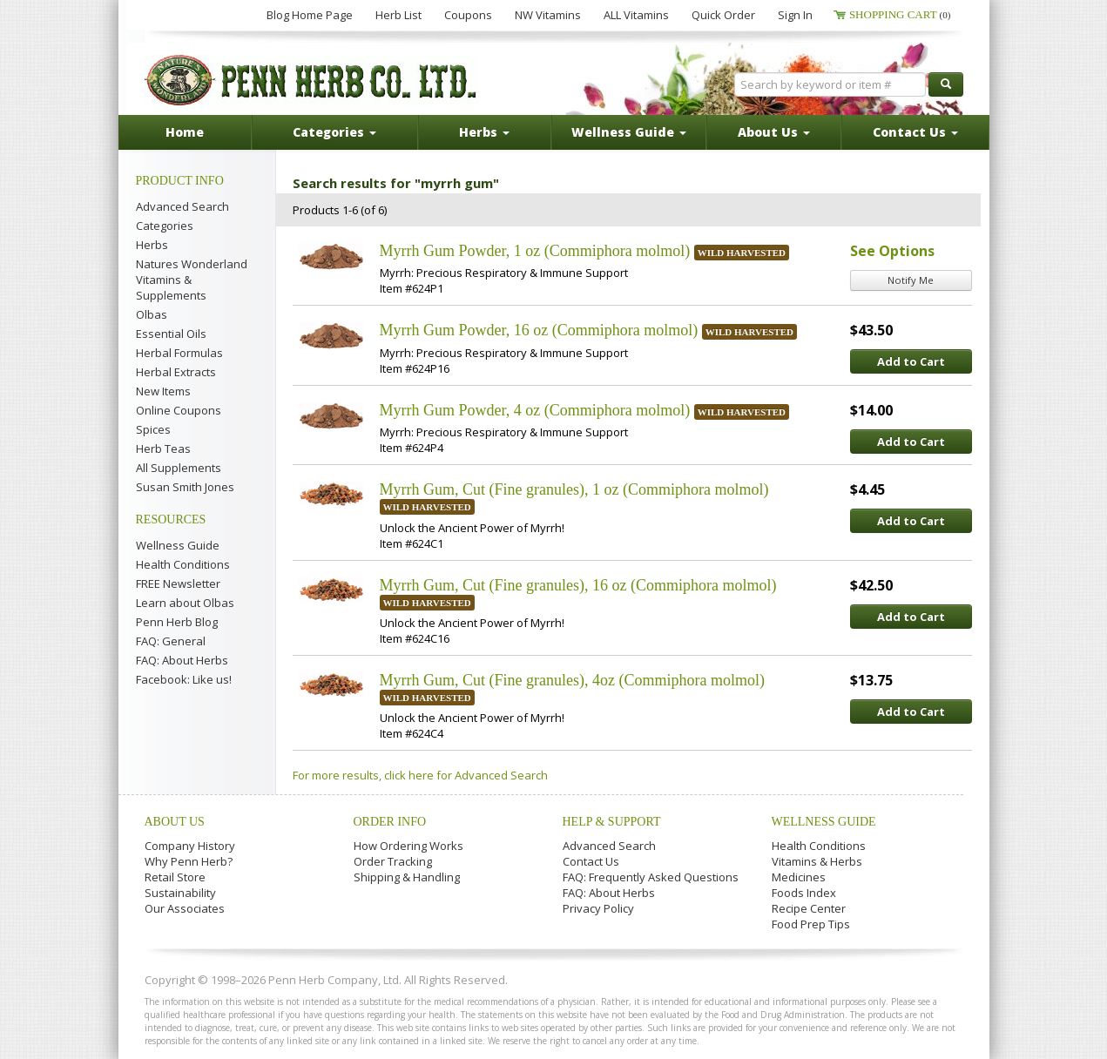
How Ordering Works (408, 845)
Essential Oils (171, 333)
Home (184, 132)
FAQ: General (171, 641)
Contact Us (591, 861)
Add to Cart (911, 361)
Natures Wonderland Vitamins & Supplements (191, 279)
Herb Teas (163, 448)
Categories (164, 225)
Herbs (152, 245)
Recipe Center (809, 908)
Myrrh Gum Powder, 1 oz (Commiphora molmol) (535, 251)
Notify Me (911, 280)
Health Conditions (183, 564)
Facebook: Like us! (184, 679)
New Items (163, 391)
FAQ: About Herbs (182, 660)
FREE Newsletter (178, 583)
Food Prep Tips (811, 924)
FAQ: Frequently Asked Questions (651, 877)
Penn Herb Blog (177, 622)
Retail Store (175, 877)
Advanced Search (182, 206)
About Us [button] (774, 132)
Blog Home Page (310, 15)
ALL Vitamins (636, 15)
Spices (153, 429)
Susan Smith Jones (185, 487)
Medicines (799, 877)
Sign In (795, 15)
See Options (892, 250)
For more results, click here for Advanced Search (420, 775)
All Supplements (178, 468)
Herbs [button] (484, 132)
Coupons (468, 15)
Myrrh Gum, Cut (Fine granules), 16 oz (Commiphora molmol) (578, 585)
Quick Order (723, 15)
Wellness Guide (177, 545)
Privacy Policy (598, 908)
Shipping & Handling (407, 877)
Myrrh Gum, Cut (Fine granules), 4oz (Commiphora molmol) (572, 680)
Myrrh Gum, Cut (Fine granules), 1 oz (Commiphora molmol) (574, 489)
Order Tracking (393, 861)
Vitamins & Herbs (817, 861)
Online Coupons (178, 410)
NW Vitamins (548, 15)
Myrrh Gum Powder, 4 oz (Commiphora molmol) (535, 410)
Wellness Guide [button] (628, 132)
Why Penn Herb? (189, 861)
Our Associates (185, 908)
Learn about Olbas (185, 602)
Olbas (151, 314)
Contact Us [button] (915, 132)
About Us (175, 821)
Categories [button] (334, 132)
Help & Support (612, 821)
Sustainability (180, 892)
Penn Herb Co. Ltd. (312, 80)
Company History (190, 845)
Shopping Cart (900, 14)
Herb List (398, 15)
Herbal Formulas (179, 353)
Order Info (390, 821)
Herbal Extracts (176, 372)
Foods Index (804, 892)
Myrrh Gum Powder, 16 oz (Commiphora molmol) (539, 330)
